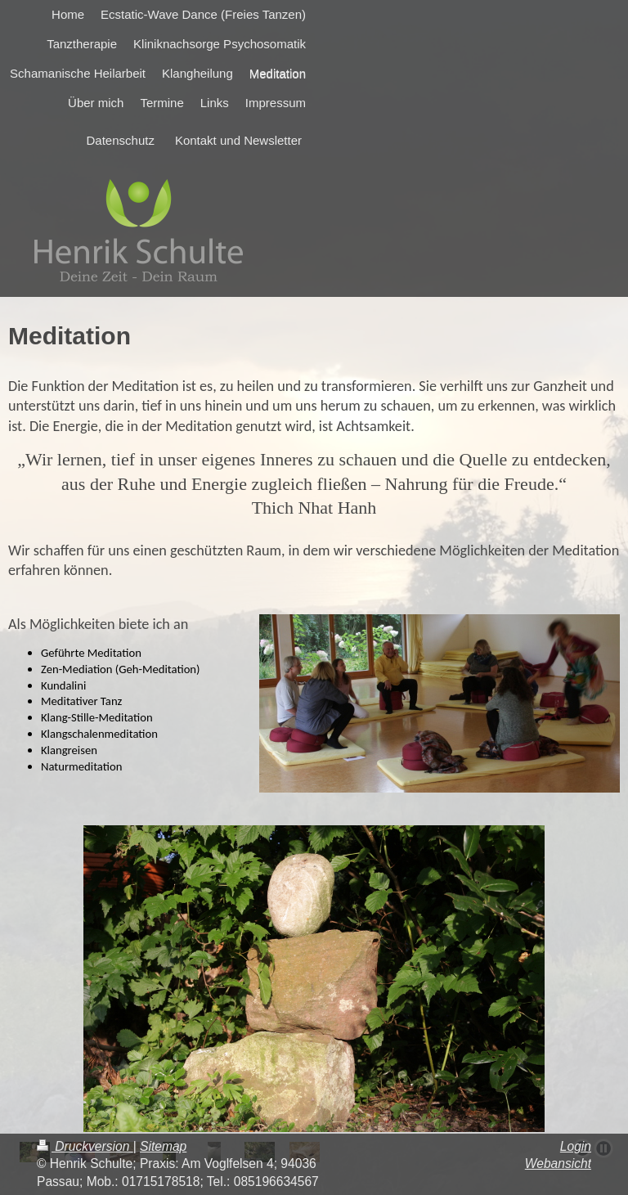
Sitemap (163, 1146)
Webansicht (558, 1163)
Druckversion (85, 1146)
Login (575, 1146)
